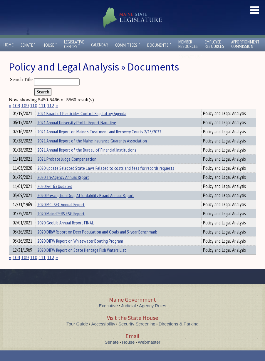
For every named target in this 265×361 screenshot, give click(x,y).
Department (46, 112)
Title (13, 112)
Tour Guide (77, 334)
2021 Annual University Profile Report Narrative (76, 133)
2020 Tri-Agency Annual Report (63, 187)
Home (9, 45)
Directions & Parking (179, 334)
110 (33, 105)
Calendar (99, 45)
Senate (28, 45)
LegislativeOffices (74, 44)
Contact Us (190, 56)
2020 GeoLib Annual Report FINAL (65, 233)
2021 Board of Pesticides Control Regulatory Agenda (81, 124)
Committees (127, 45)
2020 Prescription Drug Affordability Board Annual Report (85, 206)
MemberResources (188, 44)
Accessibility (103, 334)
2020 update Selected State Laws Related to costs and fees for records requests (105, 178)
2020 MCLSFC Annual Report (61, 215)
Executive (108, 316)
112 (50, 105)
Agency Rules (152, 316)
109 (25, 105)
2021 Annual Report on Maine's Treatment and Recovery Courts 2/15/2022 (99, 142)
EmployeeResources (214, 44)
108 (16, 105)
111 (42, 105)
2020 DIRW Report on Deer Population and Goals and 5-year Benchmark (97, 242)
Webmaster (149, 352)
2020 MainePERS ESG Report (61, 224)
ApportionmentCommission (245, 44)
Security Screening (136, 334)
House (50, 45)
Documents (159, 45)
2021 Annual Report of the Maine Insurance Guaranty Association (92, 151)
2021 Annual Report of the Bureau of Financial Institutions (86, 160)
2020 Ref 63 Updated (54, 197)
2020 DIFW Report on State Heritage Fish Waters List (81, 260)
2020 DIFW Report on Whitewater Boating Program (80, 251)
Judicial (128, 316)
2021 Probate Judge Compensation (66, 169)
